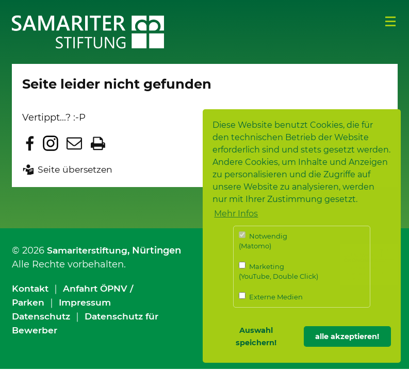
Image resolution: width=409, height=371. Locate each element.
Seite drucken (98, 143)
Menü (390, 21)
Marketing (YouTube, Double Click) (278, 271)
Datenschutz (42, 316)
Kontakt (31, 288)
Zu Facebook (30, 143)
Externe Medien (271, 296)
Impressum (87, 302)
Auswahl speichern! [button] (256, 336)
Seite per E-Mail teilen (74, 143)
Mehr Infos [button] (236, 213)
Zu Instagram (50, 143)
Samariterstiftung (89, 250)
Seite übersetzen (77, 169)
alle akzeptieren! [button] (347, 336)
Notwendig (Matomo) (263, 240)
